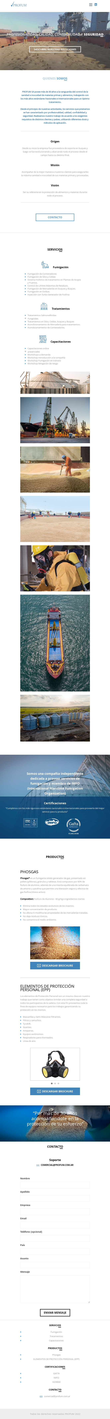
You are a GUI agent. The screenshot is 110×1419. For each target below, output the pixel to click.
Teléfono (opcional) (31, 1231)
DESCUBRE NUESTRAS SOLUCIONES (55, 49)
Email (23, 1218)
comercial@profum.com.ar (57, 1396)
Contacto (55, 217)
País (22, 1245)
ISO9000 (56, 1381)
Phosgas (56, 1354)
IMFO (56, 1377)
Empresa (25, 1205)
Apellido (25, 1191)
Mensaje (25, 1271)
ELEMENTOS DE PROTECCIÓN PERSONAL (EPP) (56, 1359)
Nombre (25, 1178)
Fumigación (56, 1331)
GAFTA (56, 1373)
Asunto (24, 1258)
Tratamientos (56, 1336)
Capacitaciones (56, 1340)
